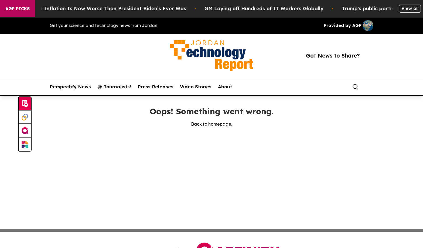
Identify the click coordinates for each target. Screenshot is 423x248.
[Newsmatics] (25, 144)
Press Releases (155, 86)
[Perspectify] (25, 117)
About (225, 86)
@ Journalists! (114, 86)
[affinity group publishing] (25, 131)
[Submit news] (25, 103)
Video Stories (196, 86)
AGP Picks (17, 8)
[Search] (355, 87)
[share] (369, 87)
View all (409, 8)
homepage (219, 124)
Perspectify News (70, 86)
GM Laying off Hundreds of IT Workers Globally (269, 8)
